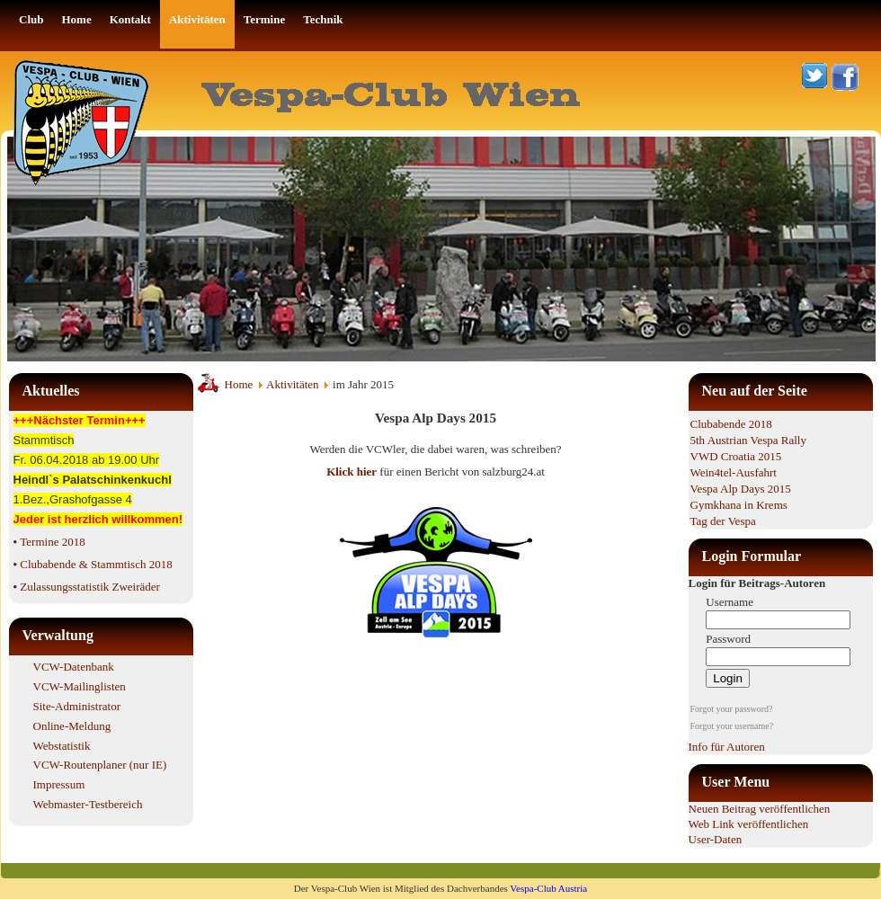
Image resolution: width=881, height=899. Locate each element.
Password (728, 638)
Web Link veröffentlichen (749, 824)
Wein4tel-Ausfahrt (733, 472)
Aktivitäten (292, 384)
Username (729, 602)
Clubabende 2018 (731, 424)
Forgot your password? (731, 709)
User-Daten (716, 839)
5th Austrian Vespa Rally (748, 440)
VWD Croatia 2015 (736, 456)
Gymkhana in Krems (739, 505)
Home (239, 384)
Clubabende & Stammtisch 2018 (96, 564)
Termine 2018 (52, 541)
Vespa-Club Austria (548, 888)
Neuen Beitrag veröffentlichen (760, 808)
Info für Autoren (727, 746)
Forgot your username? (732, 726)
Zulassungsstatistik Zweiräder (90, 586)
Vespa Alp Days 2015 (740, 488)
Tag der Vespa (723, 521)
